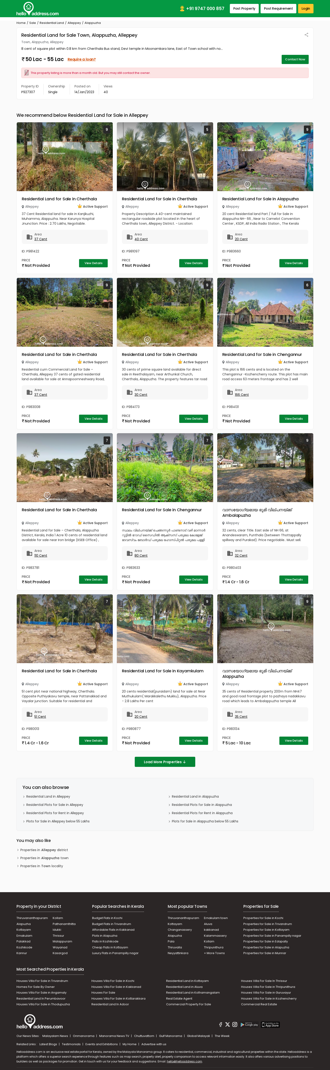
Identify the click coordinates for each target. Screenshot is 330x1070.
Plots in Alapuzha (104, 935)
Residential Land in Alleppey (48, 796)
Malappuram (62, 941)
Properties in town (44, 858)
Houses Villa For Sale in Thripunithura (268, 987)
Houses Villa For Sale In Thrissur (264, 981)
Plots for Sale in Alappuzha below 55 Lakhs (205, 821)
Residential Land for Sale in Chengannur (262, 354)
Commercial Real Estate (259, 1004)
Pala (171, 941)
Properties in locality (41, 866)
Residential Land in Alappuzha (195, 796)
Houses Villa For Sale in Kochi (112, 981)
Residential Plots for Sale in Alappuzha (202, 804)
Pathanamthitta (64, 924)
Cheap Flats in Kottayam (110, 947)
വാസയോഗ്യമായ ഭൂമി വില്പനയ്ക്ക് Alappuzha (257, 673)
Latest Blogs (48, 1044)
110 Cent (40, 555)
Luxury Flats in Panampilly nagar (115, 953)
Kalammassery (215, 935)
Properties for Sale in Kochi (263, 918)
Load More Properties (165, 762)
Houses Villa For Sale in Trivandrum (42, 981)
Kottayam (23, 930)
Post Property (244, 8)
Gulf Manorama (171, 1036)
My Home (130, 1044)
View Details (93, 263)
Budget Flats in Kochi (107, 918)
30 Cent (141, 394)
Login (306, 8)
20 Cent (241, 239)
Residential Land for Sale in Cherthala (59, 199)
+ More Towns (214, 953)
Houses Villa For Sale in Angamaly (41, 992)
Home (21, 23)
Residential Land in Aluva (184, 987)
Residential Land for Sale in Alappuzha (260, 199)
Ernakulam (24, 935)
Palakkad (23, 941)
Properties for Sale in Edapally (265, 941)
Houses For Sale (103, 992)
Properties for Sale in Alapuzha (266, 947)
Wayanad (60, 947)
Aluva (208, 924)
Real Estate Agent (179, 998)
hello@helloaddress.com (184, 1061)
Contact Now (295, 59)
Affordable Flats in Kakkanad (113, 930)
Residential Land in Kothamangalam (193, 992)
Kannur (21, 953)
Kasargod (60, 953)
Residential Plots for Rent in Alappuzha (202, 813)
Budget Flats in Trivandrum (111, 924)
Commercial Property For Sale (188, 1004)
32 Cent (241, 555)
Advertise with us (153, 1044)
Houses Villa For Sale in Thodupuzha (43, 1004)
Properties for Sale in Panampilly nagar (272, 935)
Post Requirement (278, 8)
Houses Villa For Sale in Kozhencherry (269, 998)
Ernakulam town (216, 918)
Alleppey (74, 23)
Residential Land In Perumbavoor (41, 998)
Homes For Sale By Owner (35, 987)
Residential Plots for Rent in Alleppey (55, 813)
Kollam (58, 918)
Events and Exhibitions (101, 1044)
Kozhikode (24, 947)
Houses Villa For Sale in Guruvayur (266, 992)
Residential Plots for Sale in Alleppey (54, 804)
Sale (32, 23)
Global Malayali (199, 1036)
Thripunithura (213, 947)
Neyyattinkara (178, 953)
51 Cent (40, 716)
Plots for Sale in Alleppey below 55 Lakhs (58, 821)
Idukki (57, 930)
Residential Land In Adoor (110, 1004)
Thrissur (58, 935)
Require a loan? (82, 59)
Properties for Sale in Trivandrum (267, 924)
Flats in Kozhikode (105, 941)
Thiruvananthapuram (32, 918)
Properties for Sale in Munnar (264, 953)
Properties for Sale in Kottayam (266, 930)
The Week (222, 1036)
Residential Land (52, 23)
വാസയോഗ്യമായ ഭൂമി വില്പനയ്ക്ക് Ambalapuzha (257, 512)
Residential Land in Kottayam (187, 981)
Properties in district (44, 850)
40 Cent (141, 239)
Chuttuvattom (144, 1036)
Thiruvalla (175, 947)
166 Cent (242, 394)
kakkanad (211, 930)
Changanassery (180, 930)
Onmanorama (84, 1036)
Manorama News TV (114, 1036)
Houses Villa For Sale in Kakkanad (116, 987)
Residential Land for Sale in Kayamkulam (162, 671)
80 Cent (141, 555)
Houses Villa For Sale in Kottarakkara (118, 998)
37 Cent (40, 239)
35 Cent (241, 716)
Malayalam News (55, 1036)
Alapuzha (23, 924)
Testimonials (71, 1044)
